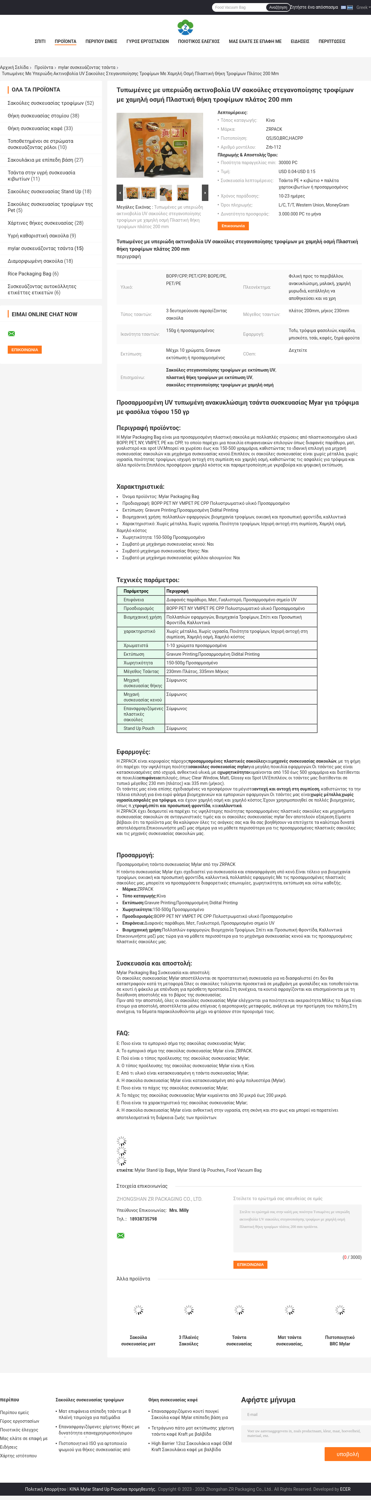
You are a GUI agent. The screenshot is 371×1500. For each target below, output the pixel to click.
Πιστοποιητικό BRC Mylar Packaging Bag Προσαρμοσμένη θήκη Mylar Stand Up (340, 1341)
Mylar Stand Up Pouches (200, 1170)
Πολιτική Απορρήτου (45, 1489)
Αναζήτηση (278, 7)
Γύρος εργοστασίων (147, 41)
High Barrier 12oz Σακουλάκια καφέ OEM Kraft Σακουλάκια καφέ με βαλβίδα (191, 1446)
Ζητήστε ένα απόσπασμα (314, 7)
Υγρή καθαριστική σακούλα (38, 236)
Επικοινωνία (233, 226)
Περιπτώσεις (332, 41)
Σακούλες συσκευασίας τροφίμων (46, 103)
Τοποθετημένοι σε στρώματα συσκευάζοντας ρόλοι (40, 144)
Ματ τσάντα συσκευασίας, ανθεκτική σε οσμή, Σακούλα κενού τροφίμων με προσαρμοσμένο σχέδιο (289, 1341)
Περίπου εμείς (101, 41)
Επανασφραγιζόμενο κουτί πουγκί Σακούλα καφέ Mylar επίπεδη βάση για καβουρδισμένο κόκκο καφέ (189, 1415)
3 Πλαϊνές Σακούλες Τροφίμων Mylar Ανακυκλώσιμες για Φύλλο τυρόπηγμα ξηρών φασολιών (189, 1341)
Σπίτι (40, 41)
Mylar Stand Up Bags (154, 1170)
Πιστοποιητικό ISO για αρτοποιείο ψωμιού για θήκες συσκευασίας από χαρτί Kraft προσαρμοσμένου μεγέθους (97, 1447)
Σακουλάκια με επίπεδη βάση (40, 160)
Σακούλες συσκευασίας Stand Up (44, 191)
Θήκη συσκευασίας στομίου (38, 116)
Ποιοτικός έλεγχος (199, 41)
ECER (345, 1489)
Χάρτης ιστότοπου (18, 1455)
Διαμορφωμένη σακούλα (35, 261)
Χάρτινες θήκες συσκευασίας (40, 223)
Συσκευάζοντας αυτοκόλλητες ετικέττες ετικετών (42, 289)
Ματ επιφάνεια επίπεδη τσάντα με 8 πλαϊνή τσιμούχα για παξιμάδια (95, 1414)
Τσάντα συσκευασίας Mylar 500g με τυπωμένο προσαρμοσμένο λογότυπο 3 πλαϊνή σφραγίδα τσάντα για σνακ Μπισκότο (239, 1341)
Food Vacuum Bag (244, 1170)
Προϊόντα (65, 41)
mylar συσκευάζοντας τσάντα (86, 67)
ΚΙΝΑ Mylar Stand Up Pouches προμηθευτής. (113, 1489)
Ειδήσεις (300, 41)
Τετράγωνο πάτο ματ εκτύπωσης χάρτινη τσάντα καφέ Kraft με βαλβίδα (192, 1431)
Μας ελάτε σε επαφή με (255, 41)
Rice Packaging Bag (29, 274)
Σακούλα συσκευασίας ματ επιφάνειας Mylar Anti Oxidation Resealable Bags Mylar (138, 1341)
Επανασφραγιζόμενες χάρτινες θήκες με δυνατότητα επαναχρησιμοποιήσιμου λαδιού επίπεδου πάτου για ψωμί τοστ (99, 1430)
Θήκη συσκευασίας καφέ (35, 128)
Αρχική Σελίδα (14, 67)
